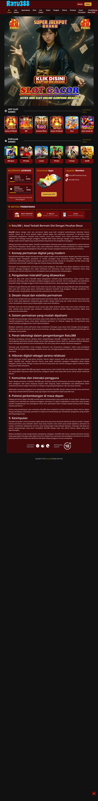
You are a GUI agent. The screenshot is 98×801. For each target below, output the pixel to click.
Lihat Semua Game (87, 111)
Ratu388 (48, 458)
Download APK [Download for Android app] (49, 194)
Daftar (88, 4)
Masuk (80, 4)
